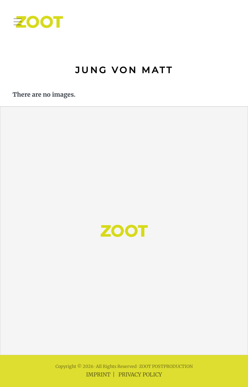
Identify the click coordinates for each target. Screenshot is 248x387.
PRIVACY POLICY (140, 374)
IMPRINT (98, 374)
